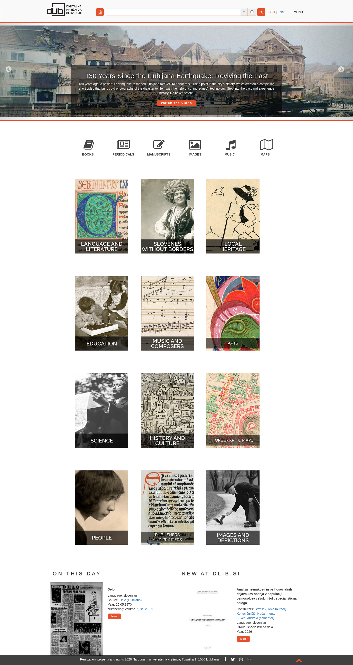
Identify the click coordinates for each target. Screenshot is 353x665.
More (114, 616)
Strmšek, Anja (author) (270, 609)
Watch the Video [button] (176, 103)
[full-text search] (251, 11)
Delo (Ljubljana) (130, 600)
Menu (296, 12)
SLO (272, 12)
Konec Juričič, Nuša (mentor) (257, 613)
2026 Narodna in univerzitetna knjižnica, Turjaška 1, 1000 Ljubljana (172, 659)
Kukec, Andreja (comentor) (255, 618)
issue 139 (146, 609)
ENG (280, 12)
